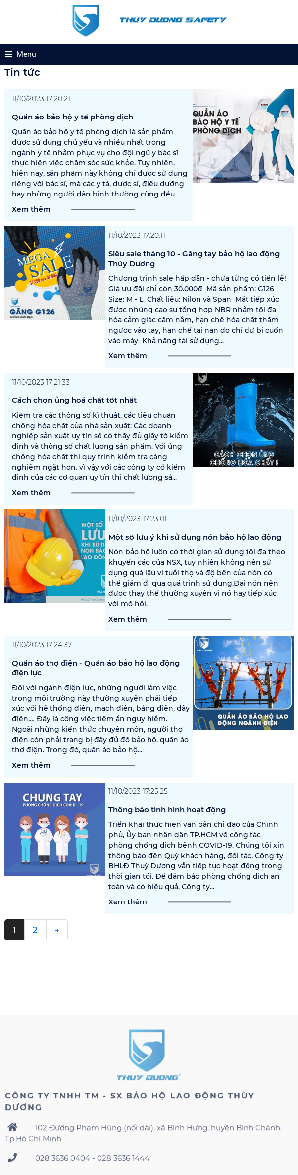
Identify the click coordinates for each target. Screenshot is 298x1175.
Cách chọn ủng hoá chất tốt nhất (74, 406)
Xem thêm (31, 215)
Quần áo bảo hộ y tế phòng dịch (72, 123)
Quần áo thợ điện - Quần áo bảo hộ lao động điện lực (96, 674)
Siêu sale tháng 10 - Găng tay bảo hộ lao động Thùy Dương (194, 264)
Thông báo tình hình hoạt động (167, 816)
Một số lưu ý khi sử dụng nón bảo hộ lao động (194, 543)
